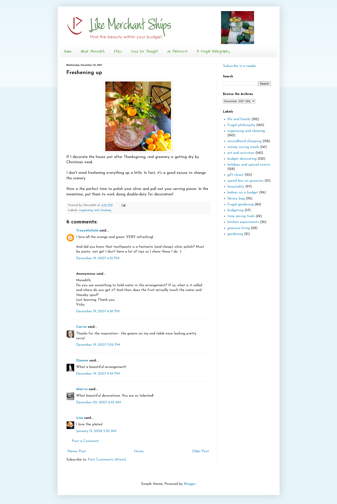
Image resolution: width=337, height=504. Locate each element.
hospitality (235, 186)
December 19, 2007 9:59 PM (98, 374)
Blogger (190, 484)
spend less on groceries (245, 181)
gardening (235, 234)
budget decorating (242, 159)
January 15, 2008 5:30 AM (96, 431)
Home (68, 51)
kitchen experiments (243, 222)
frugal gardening (240, 204)
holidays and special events (248, 164)
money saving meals (243, 147)
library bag (236, 198)
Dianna (82, 360)
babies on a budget (242, 192)
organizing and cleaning (95, 210)
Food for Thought (144, 51)
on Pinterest (177, 51)
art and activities (240, 153)
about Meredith (93, 51)
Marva (81, 389)
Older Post (200, 451)
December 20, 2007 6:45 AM (98, 402)
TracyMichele (87, 230)
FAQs (118, 51)
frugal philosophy (241, 125)
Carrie (81, 327)
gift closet (235, 175)
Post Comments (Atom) (107, 459)
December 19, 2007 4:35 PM (97, 258)
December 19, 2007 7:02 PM (98, 345)
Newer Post (76, 451)
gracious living (238, 228)
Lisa (79, 418)
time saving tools (241, 216)
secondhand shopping (244, 141)
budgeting (235, 210)
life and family (238, 119)
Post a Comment (85, 441)
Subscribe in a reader (239, 66)
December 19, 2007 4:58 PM (98, 311)
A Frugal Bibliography (213, 51)
